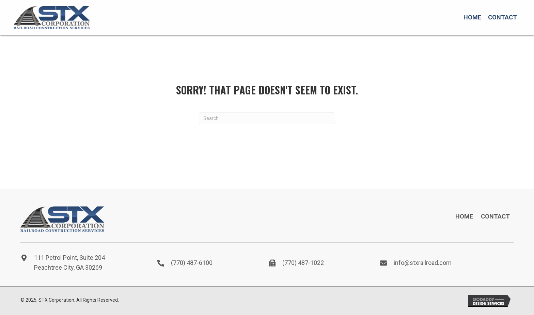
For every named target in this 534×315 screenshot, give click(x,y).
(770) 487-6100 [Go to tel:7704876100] (192, 262)
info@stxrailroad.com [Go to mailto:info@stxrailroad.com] (423, 262)
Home (464, 216)
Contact (495, 216)
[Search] (267, 118)
